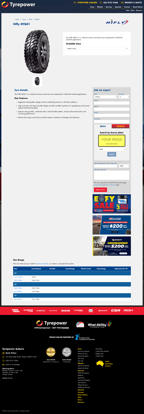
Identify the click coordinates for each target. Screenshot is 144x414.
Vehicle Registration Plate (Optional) (105, 163)
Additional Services (84, 387)
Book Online (138, 7)
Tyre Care (81, 358)
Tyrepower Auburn (85, 2)
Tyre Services (82, 383)
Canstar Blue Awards (102, 351)
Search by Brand (83, 356)
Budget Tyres (100, 354)
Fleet (127, 10)
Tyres (92, 7)
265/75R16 (18, 291)
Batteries (80, 375)
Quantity (121, 94)
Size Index (99, 349)
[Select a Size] (97, 48)
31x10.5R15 (18, 277)
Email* (96, 113)
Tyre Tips (80, 361)
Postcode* (97, 119)
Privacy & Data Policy (13, 411)
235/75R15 (18, 280)
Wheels (100, 7)
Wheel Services (83, 385)
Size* (95, 94)
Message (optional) (100, 170)
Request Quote (100, 189)
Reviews (139, 10)
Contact (127, 7)
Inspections (81, 378)
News (133, 10)
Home (16, 19)
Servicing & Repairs (84, 380)
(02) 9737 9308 (110, 2)
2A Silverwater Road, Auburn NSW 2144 (21, 357)
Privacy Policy (98, 185)
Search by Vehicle (83, 351)
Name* (96, 100)
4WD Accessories (83, 373)
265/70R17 (18, 299)
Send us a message (12, 365)
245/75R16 (18, 288)
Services (109, 7)
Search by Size (82, 354)
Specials (118, 7)
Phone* (96, 107)
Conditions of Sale (24, 411)
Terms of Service (110, 185)
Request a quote (131, 2)
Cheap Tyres (99, 356)
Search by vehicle (41, 264)
